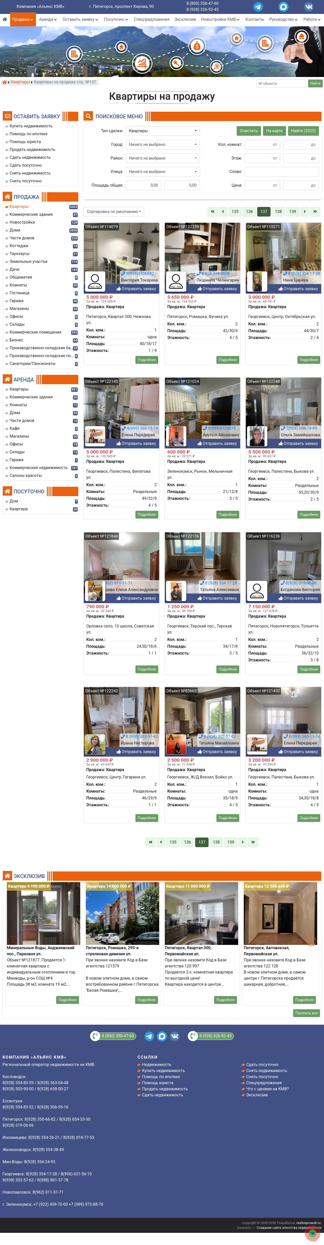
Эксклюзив (185, 19)
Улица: (117, 171)
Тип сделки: (112, 130)
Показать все (306, 1013)
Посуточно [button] (116, 19)
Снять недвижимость (266, 1070)
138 (278, 211)
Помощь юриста (157, 1082)
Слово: (235, 171)
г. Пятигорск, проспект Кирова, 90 (121, 6)
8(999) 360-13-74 (302, 1231)
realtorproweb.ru (308, 1223)
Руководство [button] (283, 19)
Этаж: (236, 158)
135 (235, 211)
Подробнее (147, 855)
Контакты (255, 19)
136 (249, 211)
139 (292, 211)
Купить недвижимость (163, 1070)
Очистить (249, 130)
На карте (274, 130)
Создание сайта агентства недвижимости (289, 1228)
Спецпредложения (151, 19)
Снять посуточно (262, 1076)
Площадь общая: (107, 185)
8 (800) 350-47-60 (203, 3)
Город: (117, 144)
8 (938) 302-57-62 (139, 1231)
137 (263, 211)
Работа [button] (312, 19)
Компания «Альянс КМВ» (40, 6)
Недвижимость (156, 1064)
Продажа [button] (23, 19)
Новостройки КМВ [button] (220, 19)
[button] (163, 131)
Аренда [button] (48, 19)
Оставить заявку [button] (81, 19)
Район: (117, 158)
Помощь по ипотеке (161, 1076)
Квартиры (20, 82)
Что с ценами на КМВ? (267, 1088)
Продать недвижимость (165, 1088)
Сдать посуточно (262, 1064)
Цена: (237, 185)
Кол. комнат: (230, 144)
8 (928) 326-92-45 (203, 9)
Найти (315, 83)
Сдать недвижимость (162, 1095)
